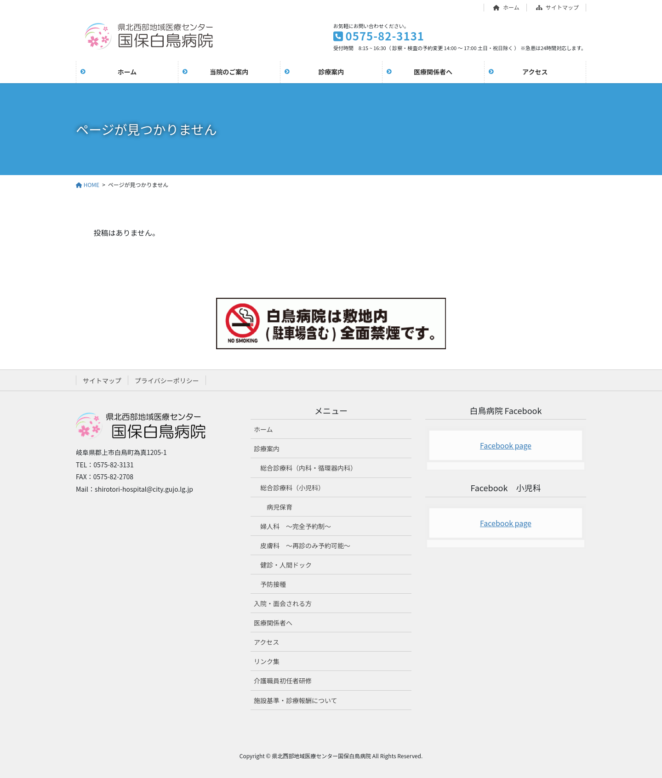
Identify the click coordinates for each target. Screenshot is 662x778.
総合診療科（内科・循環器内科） (308, 467)
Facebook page (505, 445)
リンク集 (267, 661)
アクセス (266, 642)
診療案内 (267, 448)
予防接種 (273, 584)
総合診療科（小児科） (292, 487)
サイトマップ (557, 7)
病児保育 (279, 506)
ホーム (506, 7)
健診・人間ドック (286, 564)
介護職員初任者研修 (283, 680)
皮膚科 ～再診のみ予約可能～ (305, 545)
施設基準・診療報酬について (295, 700)
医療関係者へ (273, 622)
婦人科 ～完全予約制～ (295, 526)
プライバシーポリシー (167, 380)
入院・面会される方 (283, 603)
